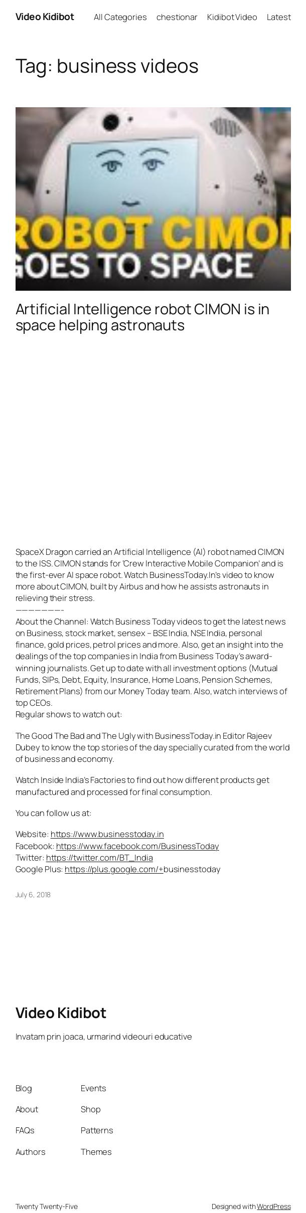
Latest (278, 17)
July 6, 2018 (33, 894)
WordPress (273, 1206)
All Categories (120, 17)
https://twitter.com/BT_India (99, 857)
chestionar (177, 17)
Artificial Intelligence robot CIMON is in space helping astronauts (143, 317)
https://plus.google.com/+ (114, 869)
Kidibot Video (232, 17)
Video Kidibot (45, 16)
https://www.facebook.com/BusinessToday (137, 846)
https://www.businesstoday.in (107, 834)
